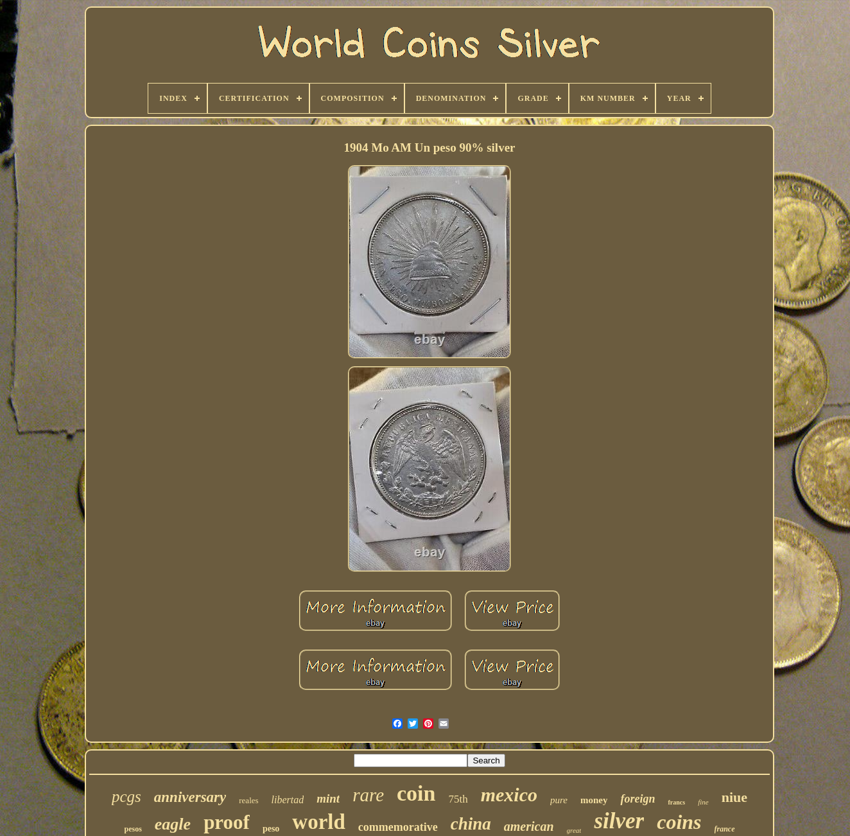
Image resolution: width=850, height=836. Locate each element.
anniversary (190, 797)
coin (416, 793)
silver (619, 820)
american (529, 826)
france (725, 828)
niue (734, 797)
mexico (509, 794)
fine (703, 802)
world (318, 821)
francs (676, 802)
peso (271, 828)
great (574, 830)
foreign (637, 798)
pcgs (126, 796)
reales (248, 800)
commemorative (398, 827)
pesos (132, 828)
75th (457, 799)
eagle (173, 824)
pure (559, 800)
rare (368, 795)
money (594, 800)
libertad (288, 799)
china (471, 823)
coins (679, 821)
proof (227, 822)
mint (328, 798)
